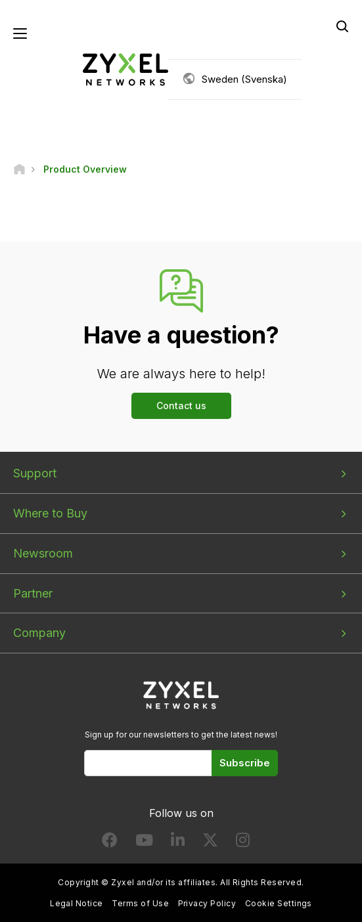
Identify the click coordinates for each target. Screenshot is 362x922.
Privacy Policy (207, 903)
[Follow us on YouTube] (144, 843)
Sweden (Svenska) (244, 79)
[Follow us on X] (210, 843)
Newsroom (43, 553)
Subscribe (244, 763)
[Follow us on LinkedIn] (178, 843)
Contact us (181, 405)
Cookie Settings (278, 903)
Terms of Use (140, 903)
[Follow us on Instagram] (243, 843)
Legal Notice (76, 903)
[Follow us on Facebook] (110, 843)
